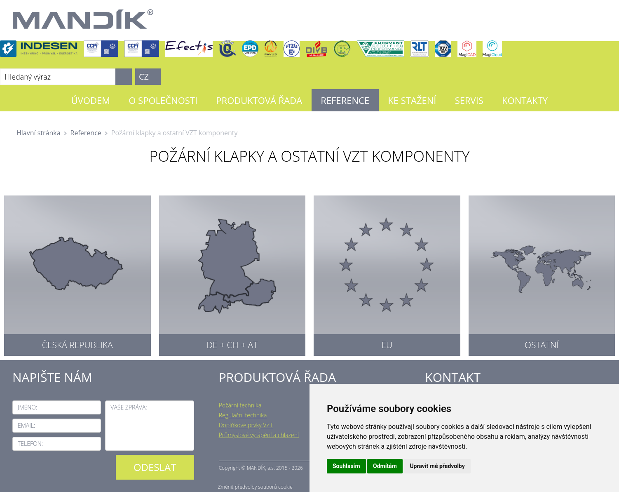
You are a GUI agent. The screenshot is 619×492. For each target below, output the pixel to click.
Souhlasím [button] (346, 466)
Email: (26, 425)
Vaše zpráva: (128, 407)
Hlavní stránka (38, 132)
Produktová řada (259, 100)
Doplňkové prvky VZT (246, 425)
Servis (469, 100)
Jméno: (27, 407)
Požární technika (240, 405)
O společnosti (163, 100)
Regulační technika (243, 415)
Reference (345, 100)
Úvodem (90, 100)
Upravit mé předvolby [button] (437, 466)
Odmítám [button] (385, 466)
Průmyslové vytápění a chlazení (259, 435)
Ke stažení (412, 100)
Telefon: (30, 443)
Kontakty (525, 100)
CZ (144, 76)
